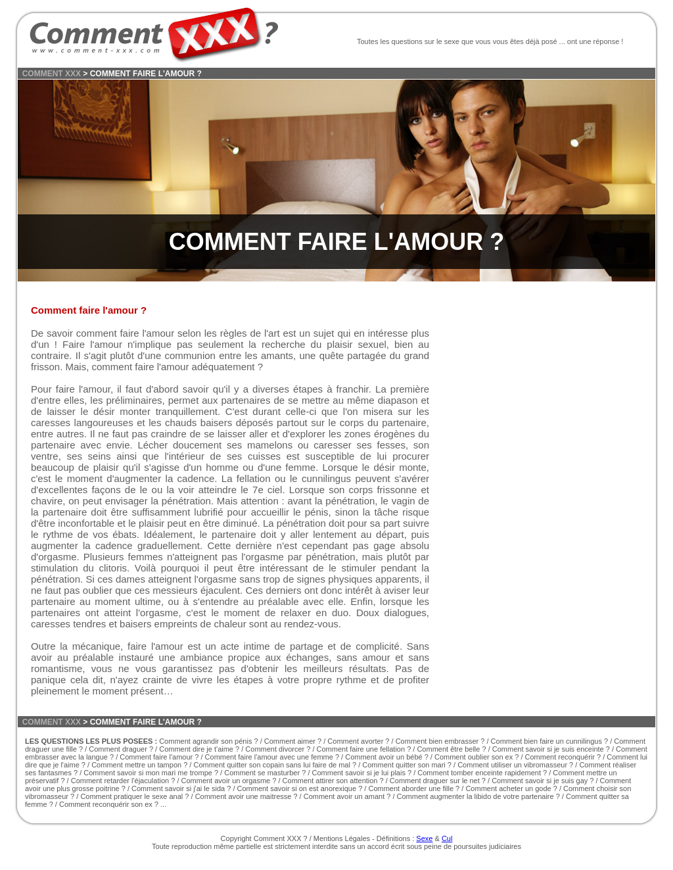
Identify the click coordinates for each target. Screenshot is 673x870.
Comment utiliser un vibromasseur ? (515, 765)
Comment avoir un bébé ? (387, 757)
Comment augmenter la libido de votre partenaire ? (478, 796)
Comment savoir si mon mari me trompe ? (150, 773)
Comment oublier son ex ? (476, 757)
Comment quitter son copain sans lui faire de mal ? (274, 765)
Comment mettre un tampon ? (139, 765)
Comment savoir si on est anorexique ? (300, 788)
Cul (447, 838)
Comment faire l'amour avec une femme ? (272, 757)
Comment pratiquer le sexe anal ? (134, 796)
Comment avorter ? (358, 741)
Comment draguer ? (121, 749)
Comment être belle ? (451, 749)
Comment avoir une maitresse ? (246, 796)
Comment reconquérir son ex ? (108, 804)
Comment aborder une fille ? (413, 788)
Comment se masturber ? (265, 773)
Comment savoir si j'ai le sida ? (181, 788)
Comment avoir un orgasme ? (229, 781)
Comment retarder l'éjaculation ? (123, 781)
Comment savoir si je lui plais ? (362, 773)
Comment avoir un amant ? (347, 796)
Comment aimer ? (292, 741)
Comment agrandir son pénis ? (208, 741)
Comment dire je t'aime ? (199, 749)
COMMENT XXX (51, 73)
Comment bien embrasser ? (440, 741)
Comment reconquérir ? (563, 757)
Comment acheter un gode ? (511, 788)
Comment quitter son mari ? (407, 765)
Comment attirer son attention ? (334, 781)
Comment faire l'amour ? (159, 757)
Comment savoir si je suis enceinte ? (551, 749)
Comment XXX (278, 838)
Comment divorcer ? (277, 749)
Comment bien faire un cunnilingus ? (550, 741)
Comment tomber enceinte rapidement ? (482, 773)
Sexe (424, 838)
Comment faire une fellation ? (364, 749)
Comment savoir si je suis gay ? (542, 781)
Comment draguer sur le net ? (438, 781)
